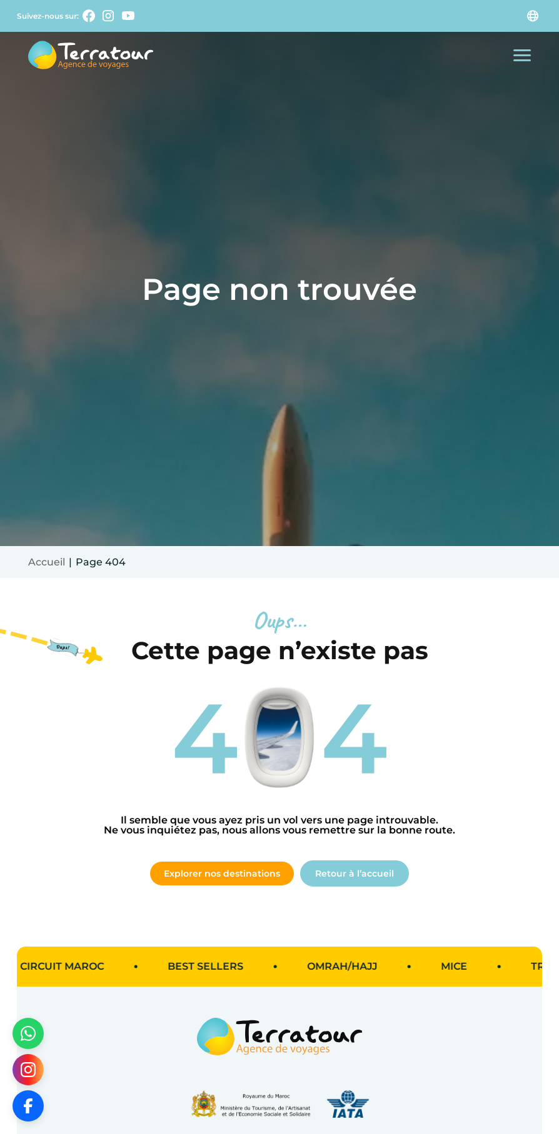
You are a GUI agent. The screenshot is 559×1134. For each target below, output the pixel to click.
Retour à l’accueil (354, 873)
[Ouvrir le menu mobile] (522, 55)
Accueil (46, 562)
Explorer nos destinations (222, 873)
